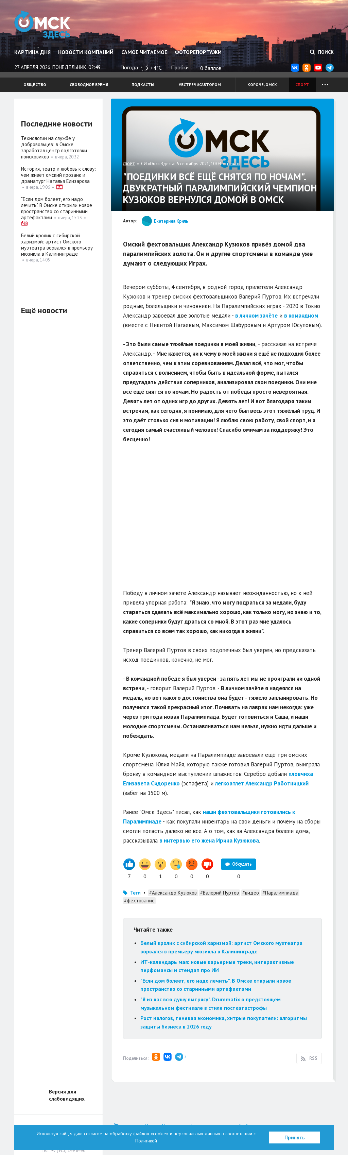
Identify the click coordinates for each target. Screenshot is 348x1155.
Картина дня (32, 52)
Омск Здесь (42, 24)
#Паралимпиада (280, 892)
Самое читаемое (144, 52)
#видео (250, 892)
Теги (135, 892)
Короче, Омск (262, 84)
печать (233, 164)
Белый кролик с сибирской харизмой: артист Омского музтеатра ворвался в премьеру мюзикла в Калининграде (57, 244)
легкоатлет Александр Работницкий (262, 783)
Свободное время (89, 84)
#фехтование (139, 900)
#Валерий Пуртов (219, 892)
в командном (301, 315)
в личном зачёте (256, 315)
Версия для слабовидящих (67, 1095)
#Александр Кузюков (173, 892)
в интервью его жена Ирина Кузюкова (209, 840)
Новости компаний (86, 52)
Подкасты (143, 84)
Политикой (146, 1141)
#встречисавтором (200, 84)
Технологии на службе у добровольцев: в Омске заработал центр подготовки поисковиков (54, 147)
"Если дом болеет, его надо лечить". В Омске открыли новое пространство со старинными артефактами (56, 208)
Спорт (302, 84)
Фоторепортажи (198, 52)
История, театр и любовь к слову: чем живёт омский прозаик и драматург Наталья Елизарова (58, 175)
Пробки (180, 67)
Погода (129, 67)
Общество (34, 84)
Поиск (322, 52)
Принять (294, 1137)
